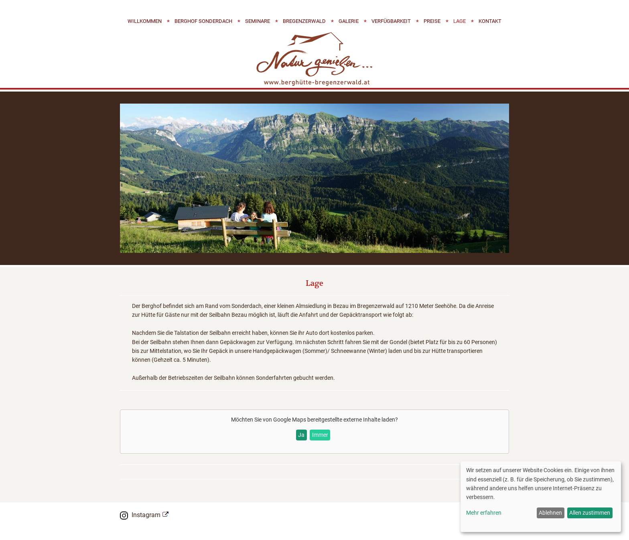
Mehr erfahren (483, 512)
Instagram (146, 515)
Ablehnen (550, 512)
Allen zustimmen (589, 512)
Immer (320, 435)
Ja (301, 435)
